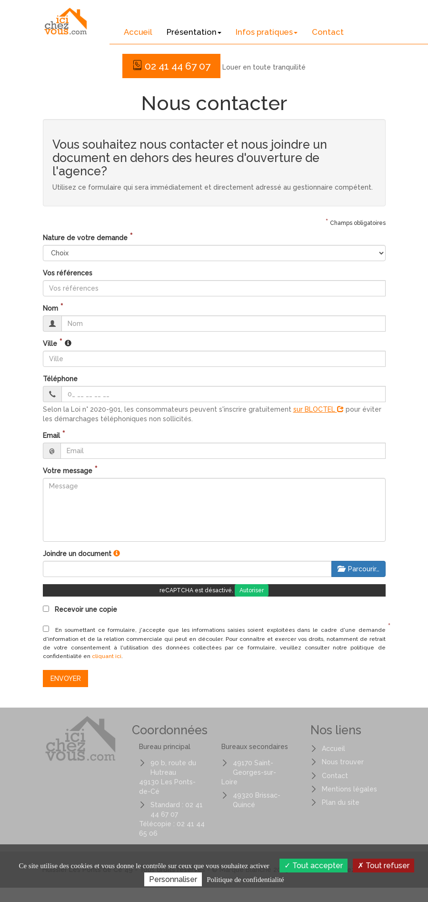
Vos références (67, 273)
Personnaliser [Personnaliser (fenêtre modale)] (173, 879)
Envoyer (65, 678)
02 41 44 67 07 (171, 66)
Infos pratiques (267, 32)
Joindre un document (77, 553)
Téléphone (60, 379)
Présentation (194, 32)
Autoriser (251, 590)
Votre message (67, 471)
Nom (50, 308)
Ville (50, 343)
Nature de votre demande (85, 238)
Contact (328, 32)
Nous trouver (343, 762)
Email (51, 435)
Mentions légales (349, 789)
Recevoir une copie (80, 609)
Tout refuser (383, 865)
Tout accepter (313, 865)
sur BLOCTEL (318, 409)
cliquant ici (106, 656)
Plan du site (340, 802)
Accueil (138, 32)
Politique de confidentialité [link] (245, 879)
